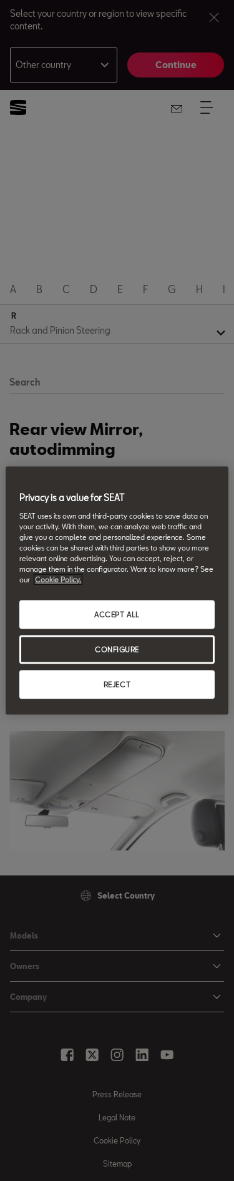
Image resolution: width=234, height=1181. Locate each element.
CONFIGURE (117, 649)
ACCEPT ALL (117, 614)
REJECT (117, 684)
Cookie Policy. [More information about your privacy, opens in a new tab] (58, 580)
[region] (117, 591)
